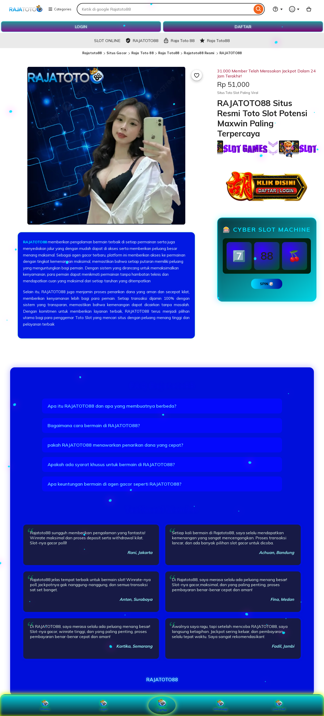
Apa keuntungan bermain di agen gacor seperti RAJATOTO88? (114, 484)
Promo (45, 705)
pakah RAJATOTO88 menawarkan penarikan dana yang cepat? (115, 445)
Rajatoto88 (92, 53)
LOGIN (81, 26)
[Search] (258, 9)
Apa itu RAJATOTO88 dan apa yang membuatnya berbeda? (112, 406)
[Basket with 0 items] (309, 9)
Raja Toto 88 (142, 53)
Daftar (162, 705)
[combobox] (164, 9)
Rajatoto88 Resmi (199, 53)
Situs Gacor (117, 53)
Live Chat (279, 705)
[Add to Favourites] (196, 75)
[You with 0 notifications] (294, 9)
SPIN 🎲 (266, 284)
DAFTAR (243, 26)
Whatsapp (220, 705)
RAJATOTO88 (230, 53)
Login (103, 705)
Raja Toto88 (168, 53)
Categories (59, 9)
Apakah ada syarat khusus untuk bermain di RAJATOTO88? (111, 464)
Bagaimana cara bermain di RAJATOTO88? (94, 425)
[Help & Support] (277, 9)
